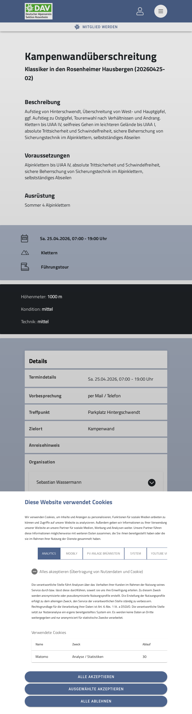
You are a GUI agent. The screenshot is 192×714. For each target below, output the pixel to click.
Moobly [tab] (58, 553)
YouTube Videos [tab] (150, 553)
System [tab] (122, 553)
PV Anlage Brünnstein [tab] (90, 553)
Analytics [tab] (36, 553)
